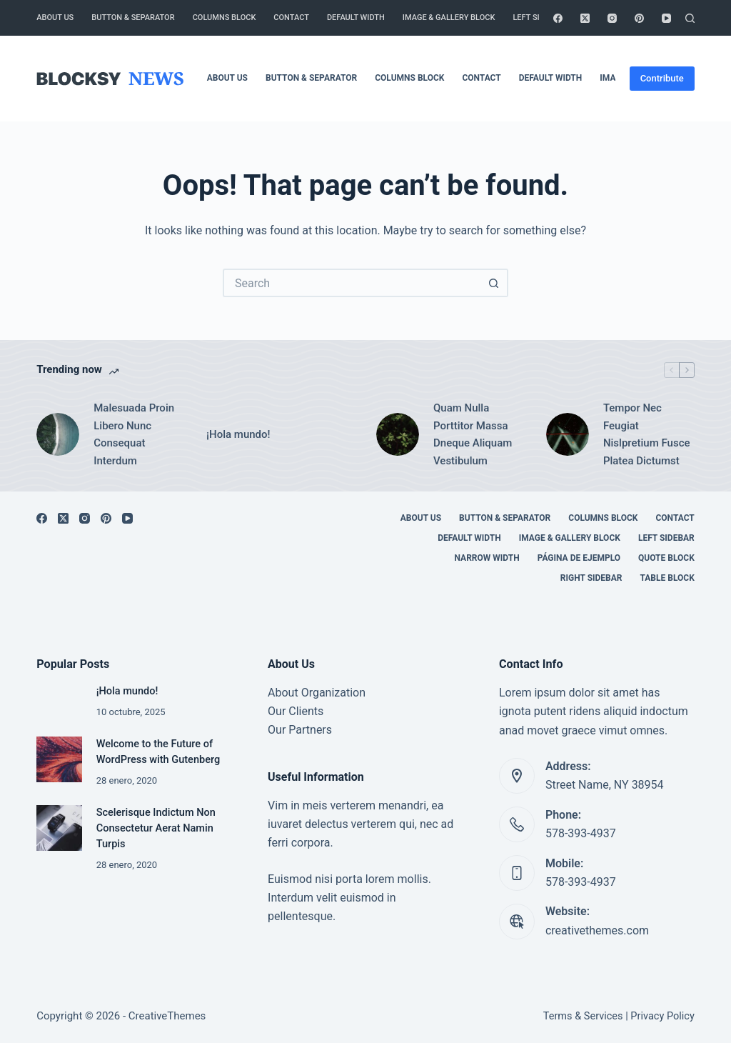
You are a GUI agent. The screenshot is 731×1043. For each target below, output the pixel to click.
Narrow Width (487, 558)
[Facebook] (558, 18)
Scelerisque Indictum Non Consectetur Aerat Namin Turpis (156, 828)
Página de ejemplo (579, 558)
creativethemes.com (597, 930)
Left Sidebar (538, 17)
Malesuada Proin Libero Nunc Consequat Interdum (134, 434)
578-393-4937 (580, 833)
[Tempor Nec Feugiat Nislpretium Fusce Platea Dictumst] (567, 434)
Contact (291, 17)
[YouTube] (666, 18)
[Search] (690, 18)
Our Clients (295, 711)
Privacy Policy (662, 1016)
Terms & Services (583, 1016)
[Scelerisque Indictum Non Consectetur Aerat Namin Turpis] (58, 827)
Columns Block (224, 17)
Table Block (667, 578)
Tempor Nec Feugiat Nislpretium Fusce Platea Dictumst (646, 434)
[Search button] (494, 283)
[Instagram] (612, 18)
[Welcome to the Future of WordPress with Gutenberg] (58, 759)
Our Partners (300, 730)
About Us (55, 17)
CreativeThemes (167, 1015)
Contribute (662, 78)
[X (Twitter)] (585, 18)
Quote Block (666, 558)
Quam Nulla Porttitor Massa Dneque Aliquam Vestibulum (472, 434)
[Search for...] (351, 283)
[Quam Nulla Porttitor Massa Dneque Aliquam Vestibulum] (397, 434)
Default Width (356, 17)
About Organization (317, 692)
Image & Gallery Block (449, 17)
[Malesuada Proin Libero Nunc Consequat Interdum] (57, 434)
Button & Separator (132, 17)
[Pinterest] (639, 18)
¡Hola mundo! (238, 434)
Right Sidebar (591, 578)
